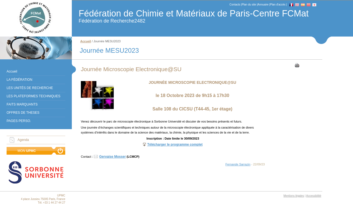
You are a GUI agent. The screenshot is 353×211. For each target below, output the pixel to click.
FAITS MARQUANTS (22, 104)
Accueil (12, 71)
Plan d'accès (277, 4)
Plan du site (249, 4)
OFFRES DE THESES (23, 113)
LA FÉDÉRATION (19, 80)
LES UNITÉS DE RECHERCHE (30, 88)
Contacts (234, 4)
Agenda (23, 140)
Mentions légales (293, 195)
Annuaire (263, 4)
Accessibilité (313, 195)
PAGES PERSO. (19, 121)
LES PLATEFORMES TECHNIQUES (33, 96)
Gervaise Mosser (112, 157)
